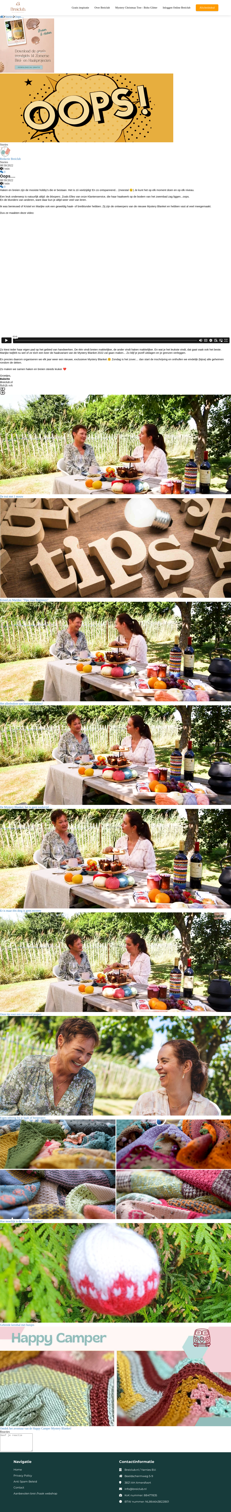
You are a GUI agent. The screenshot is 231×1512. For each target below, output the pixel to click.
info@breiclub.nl (136, 1489)
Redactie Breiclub (10, 158)
